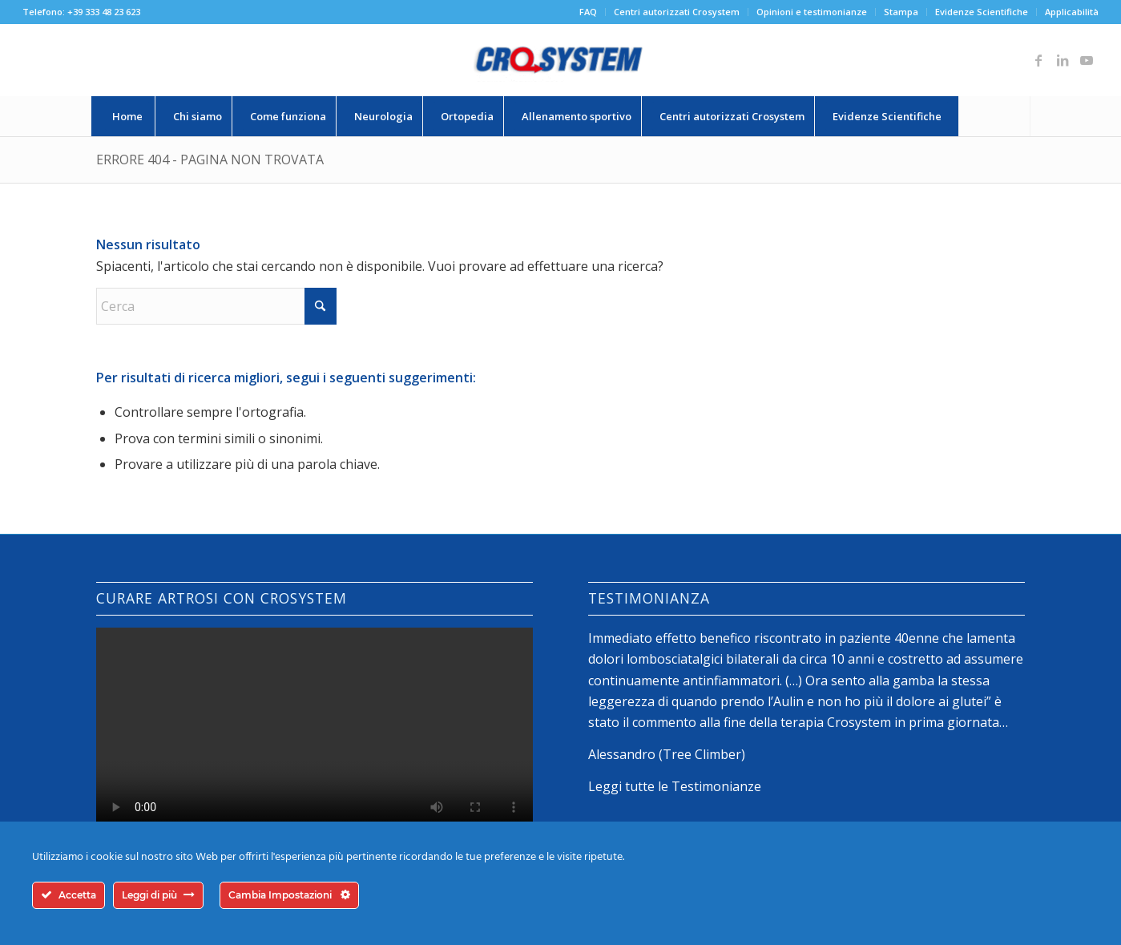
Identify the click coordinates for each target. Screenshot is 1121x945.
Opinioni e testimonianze (811, 12)
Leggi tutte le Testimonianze (674, 786)
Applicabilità (1072, 12)
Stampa (901, 12)
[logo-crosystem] (560, 60)
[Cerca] (994, 116)
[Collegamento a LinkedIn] (1062, 60)
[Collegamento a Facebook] (1038, 60)
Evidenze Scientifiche (981, 12)
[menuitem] (588, 12)
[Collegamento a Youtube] (1087, 60)
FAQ (588, 12)
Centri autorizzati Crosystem (677, 12)
